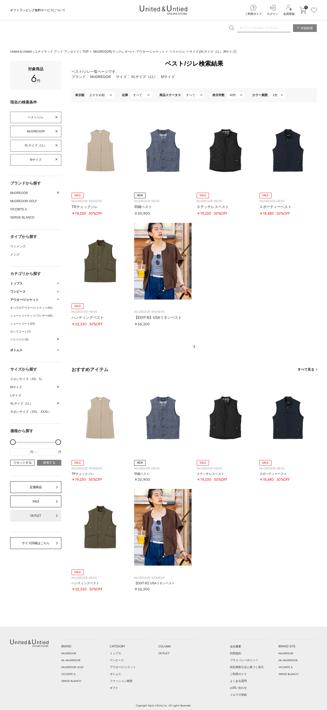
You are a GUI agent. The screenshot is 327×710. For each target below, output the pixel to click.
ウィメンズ (18, 246)
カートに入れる (303, 10)
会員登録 (289, 13)
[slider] (13, 442)
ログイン (272, 13)
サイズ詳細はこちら (36, 543)
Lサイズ (15, 395)
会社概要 (235, 646)
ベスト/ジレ (177, 51)
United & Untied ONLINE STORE (163, 10)
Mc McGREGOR (70, 660)
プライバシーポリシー (244, 660)
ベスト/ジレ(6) (19, 339)
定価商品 (36, 487)
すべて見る (306, 369)
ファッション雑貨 (121, 680)
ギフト (114, 687)
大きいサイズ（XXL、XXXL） (30, 412)
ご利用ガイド (253, 13)
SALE (35, 501)
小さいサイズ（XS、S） (27, 379)
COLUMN (164, 646)
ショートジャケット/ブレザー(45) (31, 315)
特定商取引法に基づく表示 (247, 667)
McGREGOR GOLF (23, 201)
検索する (49, 462)
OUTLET (35, 515)
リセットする (22, 462)
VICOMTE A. (19, 209)
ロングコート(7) (20, 331)
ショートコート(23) (22, 323)
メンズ (14, 254)
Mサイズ (36, 160)
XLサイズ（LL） (36, 145)
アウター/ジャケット (150, 51)
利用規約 (235, 653)
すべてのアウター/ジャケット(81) (31, 307)
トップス (115, 653)
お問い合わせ (238, 687)
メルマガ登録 (238, 694)
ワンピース (117, 660)
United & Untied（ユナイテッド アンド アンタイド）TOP (49, 51)
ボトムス (115, 673)
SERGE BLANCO (22, 217)
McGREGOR (35, 131)
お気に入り (314, 10)
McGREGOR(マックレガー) (113, 51)
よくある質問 (238, 680)
